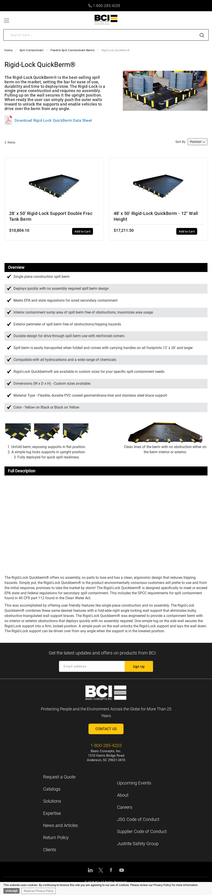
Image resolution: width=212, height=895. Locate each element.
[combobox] (106, 35)
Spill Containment (32, 50)
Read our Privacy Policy (38, 891)
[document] (106, 888)
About (122, 795)
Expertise (52, 813)
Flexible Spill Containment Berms (73, 50)
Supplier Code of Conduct (142, 831)
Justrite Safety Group (138, 843)
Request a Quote (59, 777)
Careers (124, 807)
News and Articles (60, 825)
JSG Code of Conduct (138, 819)
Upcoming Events (134, 783)
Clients (49, 849)
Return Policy (56, 837)
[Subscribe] (139, 666)
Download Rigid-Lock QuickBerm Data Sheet (48, 120)
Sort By (180, 142)
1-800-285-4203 (104, 6)
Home (8, 50)
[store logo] (106, 20)
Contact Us (106, 729)
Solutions (52, 801)
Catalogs (51, 789)
